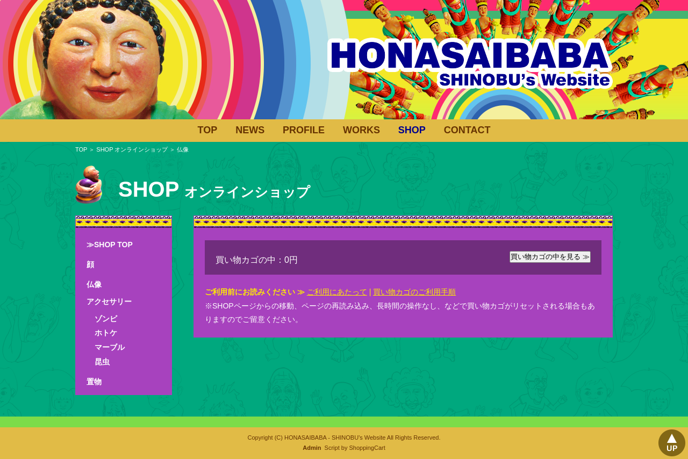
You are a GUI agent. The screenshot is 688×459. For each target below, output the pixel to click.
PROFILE (304, 130)
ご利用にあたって (337, 292)
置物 (94, 381)
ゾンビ (106, 318)
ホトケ (106, 332)
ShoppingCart (367, 447)
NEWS (249, 130)
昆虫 (102, 361)
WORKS (361, 130)
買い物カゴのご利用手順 (414, 292)
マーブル (110, 347)
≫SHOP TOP (110, 244)
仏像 (94, 284)
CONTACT (467, 130)
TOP (208, 130)
